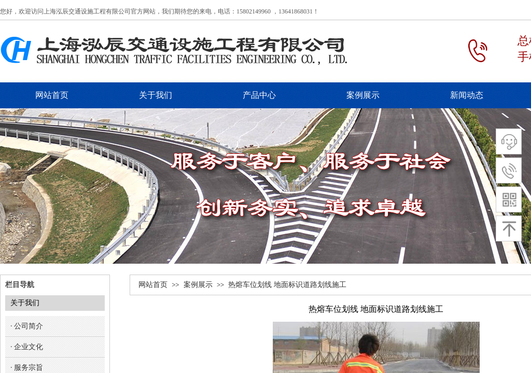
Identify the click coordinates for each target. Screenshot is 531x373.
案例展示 (198, 285)
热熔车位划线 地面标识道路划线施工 (287, 285)
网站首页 (152, 285)
